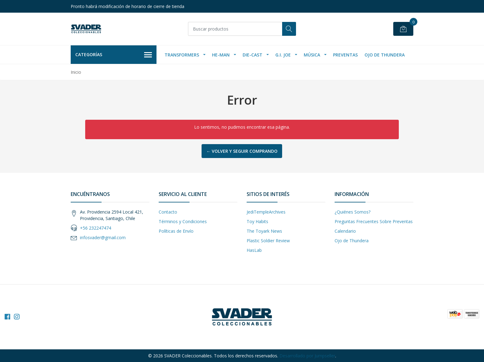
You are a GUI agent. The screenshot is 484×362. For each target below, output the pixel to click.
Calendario (345, 231)
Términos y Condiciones (183, 221)
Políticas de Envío (176, 231)
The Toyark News (264, 231)
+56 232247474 (95, 228)
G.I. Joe (283, 55)
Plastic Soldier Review (268, 240)
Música (312, 55)
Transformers (182, 55)
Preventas (345, 55)
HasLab (254, 250)
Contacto (168, 212)
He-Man (221, 55)
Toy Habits (257, 221)
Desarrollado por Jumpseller (307, 356)
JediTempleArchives (266, 212)
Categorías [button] (113, 55)
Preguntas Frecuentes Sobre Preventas (374, 221)
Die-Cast (252, 55)
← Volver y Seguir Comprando (241, 151)
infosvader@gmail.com (103, 237)
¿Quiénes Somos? (352, 212)
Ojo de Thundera (385, 55)
